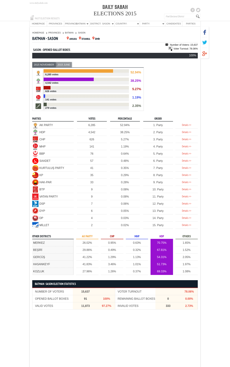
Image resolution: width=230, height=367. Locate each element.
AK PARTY (87, 236)
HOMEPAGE (38, 23)
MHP (137, 236)
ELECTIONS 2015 (115, 13)
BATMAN (70, 32)
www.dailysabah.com (39, 3)
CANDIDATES (173, 23)
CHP (112, 236)
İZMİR (96, 38)
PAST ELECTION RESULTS (47, 18)
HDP (161, 236)
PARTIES (190, 23)
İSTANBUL (84, 38)
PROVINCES (55, 23)
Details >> (186, 125)
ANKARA (72, 38)
